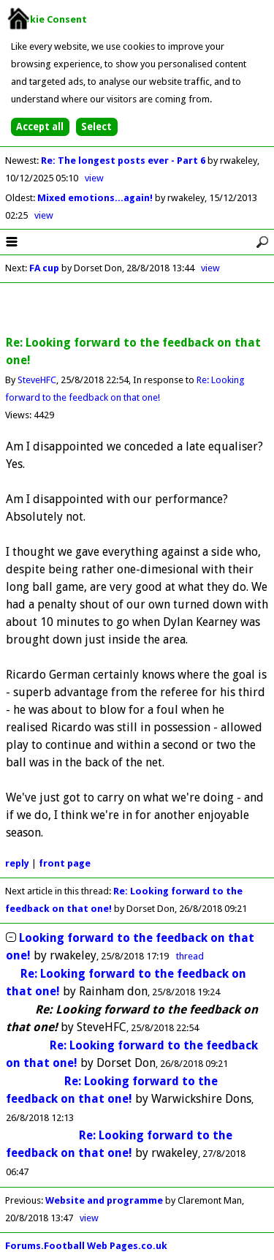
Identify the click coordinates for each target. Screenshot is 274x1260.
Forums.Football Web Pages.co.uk (86, 1245)
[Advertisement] (137, 310)
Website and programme (104, 1200)
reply (17, 863)
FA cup (44, 268)
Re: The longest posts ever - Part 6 (124, 160)
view (94, 178)
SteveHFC (37, 379)
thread (190, 956)
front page (65, 863)
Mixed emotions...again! (96, 197)
